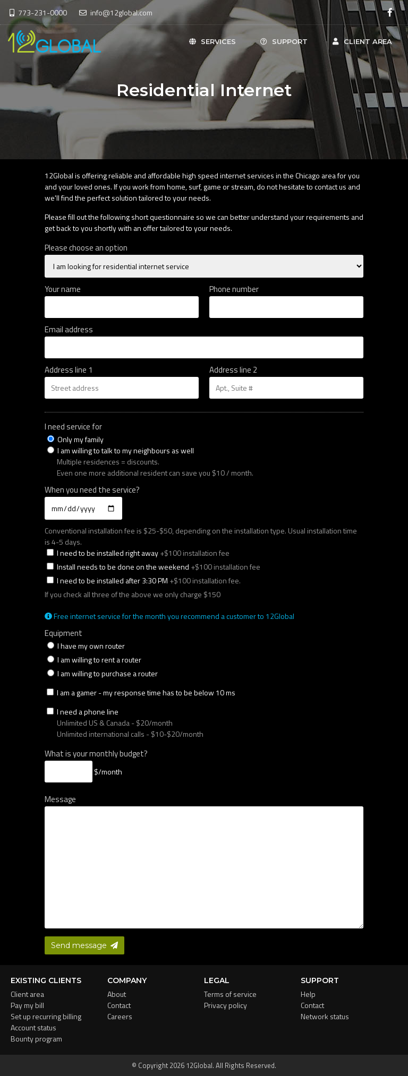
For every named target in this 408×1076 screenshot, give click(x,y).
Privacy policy (225, 1005)
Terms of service (230, 994)
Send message (84, 945)
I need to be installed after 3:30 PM (144, 580)
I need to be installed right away (138, 552)
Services (211, 41)
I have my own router (86, 645)
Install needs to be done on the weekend (153, 566)
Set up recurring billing (46, 1016)
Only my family (75, 439)
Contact (119, 1005)
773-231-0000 (38, 12)
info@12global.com (115, 12)
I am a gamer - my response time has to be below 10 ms (141, 692)
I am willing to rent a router (94, 659)
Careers (119, 1016)
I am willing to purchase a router (102, 673)
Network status (325, 1016)
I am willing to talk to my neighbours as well (120, 450)
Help (308, 994)
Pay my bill (27, 1005)
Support (284, 41)
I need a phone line (205, 722)
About (116, 994)
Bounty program (36, 1038)
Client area (362, 41)
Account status (33, 1027)
